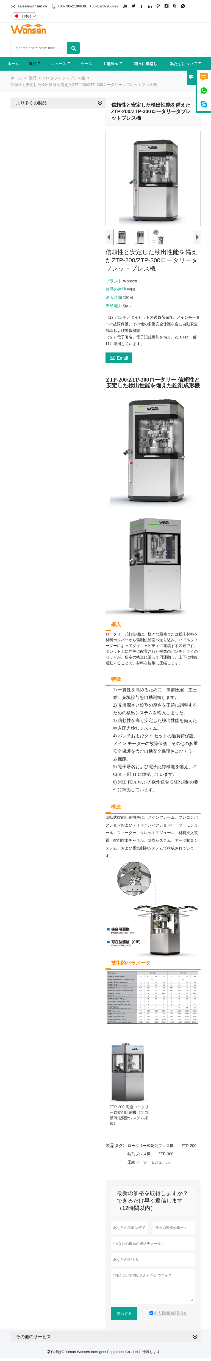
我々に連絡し (145, 64)
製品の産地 (115, 290)
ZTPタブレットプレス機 (64, 78)
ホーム (13, 64)
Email (118, 358)
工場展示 (112, 64)
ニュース (60, 64)
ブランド (113, 282)
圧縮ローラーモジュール (147, 1159)
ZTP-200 (188, 1143)
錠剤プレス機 (137, 1151)
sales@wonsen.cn (32, 6)
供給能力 (113, 306)
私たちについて (185, 64)
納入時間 (113, 298)
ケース (86, 64)
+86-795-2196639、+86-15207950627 (88, 6)
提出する (123, 1311)
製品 (34, 64)
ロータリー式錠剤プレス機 (149, 1143)
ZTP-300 (164, 1151)
